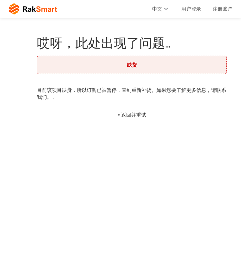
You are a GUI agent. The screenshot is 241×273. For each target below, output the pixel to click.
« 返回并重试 (132, 115)
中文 (161, 9)
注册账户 (222, 9)
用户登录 (191, 9)
